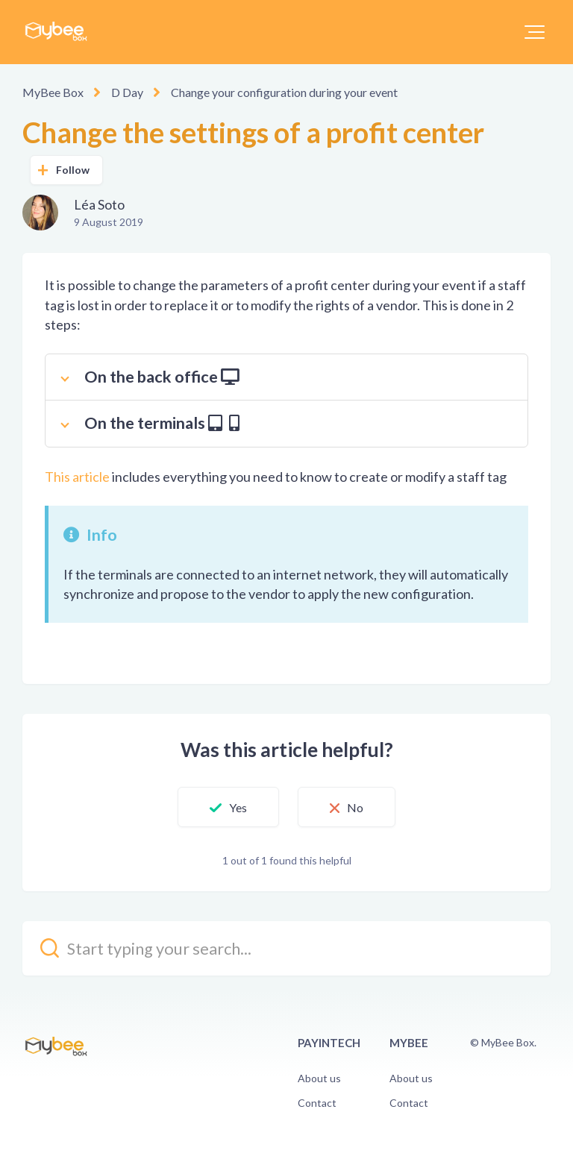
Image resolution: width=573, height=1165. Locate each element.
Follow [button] (73, 169)
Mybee (408, 1042)
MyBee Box (53, 92)
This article (77, 476)
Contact (317, 1102)
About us (319, 1078)
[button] (535, 32)
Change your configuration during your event (284, 92)
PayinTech (329, 1042)
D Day (127, 92)
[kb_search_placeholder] (286, 948)
